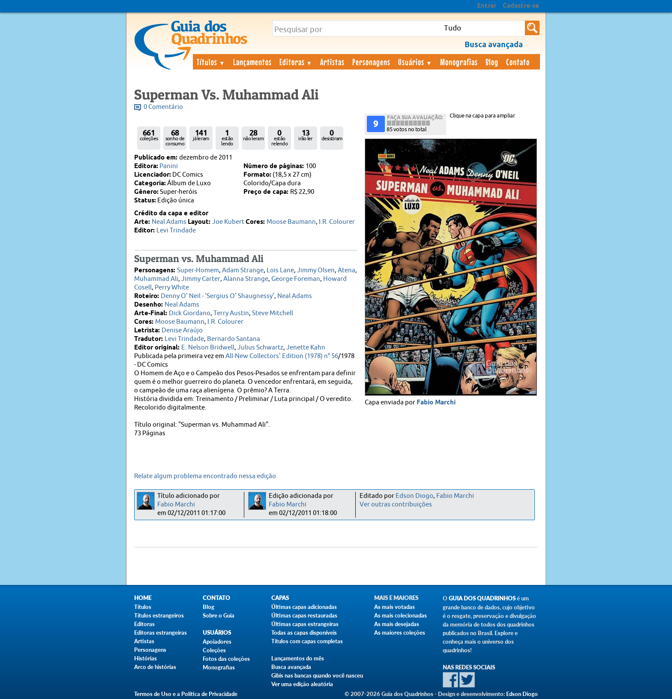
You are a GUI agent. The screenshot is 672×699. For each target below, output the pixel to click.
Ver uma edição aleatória (302, 684)
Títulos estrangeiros (159, 615)
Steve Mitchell (272, 313)
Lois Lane (280, 270)
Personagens (371, 62)
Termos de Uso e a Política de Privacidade (185, 693)
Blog (492, 62)
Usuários (415, 62)
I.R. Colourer (337, 222)
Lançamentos (252, 62)
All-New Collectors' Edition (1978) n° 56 (281, 356)
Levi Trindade (176, 230)
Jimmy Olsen (316, 270)
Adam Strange (243, 270)
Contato (518, 62)
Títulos (211, 62)
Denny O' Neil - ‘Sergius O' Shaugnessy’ (217, 296)
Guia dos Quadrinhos (482, 598)
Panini (168, 166)
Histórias (145, 658)
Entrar (486, 6)
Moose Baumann (291, 222)
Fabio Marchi (436, 402)
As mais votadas (394, 606)
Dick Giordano (189, 313)
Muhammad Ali (156, 279)
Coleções (214, 650)
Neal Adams (169, 222)
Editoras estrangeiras (160, 632)
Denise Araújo (182, 330)
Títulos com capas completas (307, 641)
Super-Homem (198, 270)
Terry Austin (231, 313)
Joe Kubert (228, 222)
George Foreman (295, 279)
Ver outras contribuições (396, 504)
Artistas (332, 62)
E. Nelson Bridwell (207, 347)
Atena (346, 270)
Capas (280, 598)
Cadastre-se (521, 6)
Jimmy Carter (200, 279)
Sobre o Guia (218, 615)
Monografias (459, 62)
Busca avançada (291, 666)
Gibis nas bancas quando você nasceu (317, 675)
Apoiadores (217, 641)
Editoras (296, 62)
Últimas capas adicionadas (304, 606)
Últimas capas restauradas (304, 615)
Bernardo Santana (233, 339)
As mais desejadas (396, 624)
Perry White (172, 287)
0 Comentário (163, 107)
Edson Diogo (414, 496)
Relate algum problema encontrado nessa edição (205, 476)
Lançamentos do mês (297, 658)
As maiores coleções (399, 632)
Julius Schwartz (260, 347)
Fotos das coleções (226, 658)
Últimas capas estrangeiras (305, 624)
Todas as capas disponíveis (304, 632)
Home (142, 598)
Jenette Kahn (305, 347)
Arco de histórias (155, 666)
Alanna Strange (245, 279)
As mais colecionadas (400, 615)
